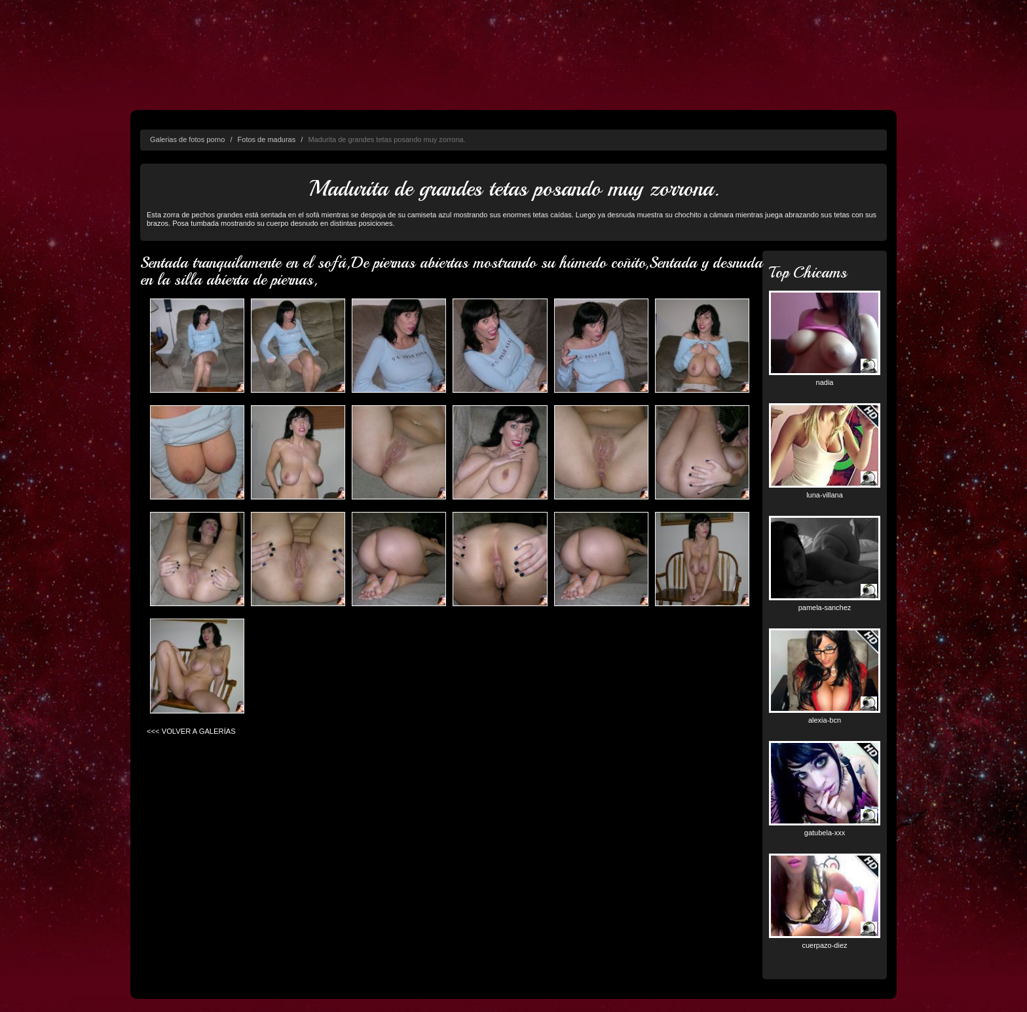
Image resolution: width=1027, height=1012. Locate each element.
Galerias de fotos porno (187, 139)
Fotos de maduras (267, 139)
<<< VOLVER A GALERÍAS (191, 731)
